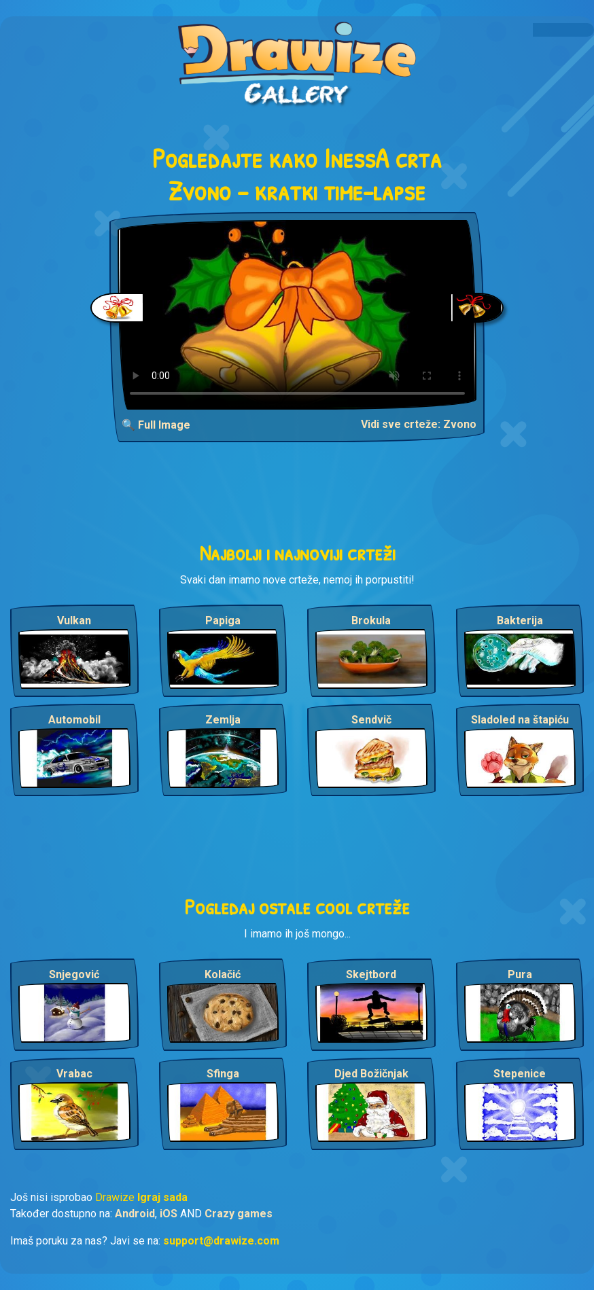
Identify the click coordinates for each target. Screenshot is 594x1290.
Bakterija (520, 620)
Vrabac (74, 1073)
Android (135, 1213)
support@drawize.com (221, 1240)
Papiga (223, 620)
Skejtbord (371, 974)
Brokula (371, 620)
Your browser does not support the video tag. (297, 315)
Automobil (74, 719)
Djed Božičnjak (371, 1073)
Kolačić (223, 974)
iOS (168, 1213)
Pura (520, 974)
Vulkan (74, 620)
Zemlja (223, 719)
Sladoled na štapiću (520, 719)
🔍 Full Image (156, 424)
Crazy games (239, 1213)
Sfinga (223, 1073)
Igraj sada (162, 1197)
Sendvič (371, 719)
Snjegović (74, 974)
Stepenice (519, 1073)
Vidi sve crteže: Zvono (418, 424)
